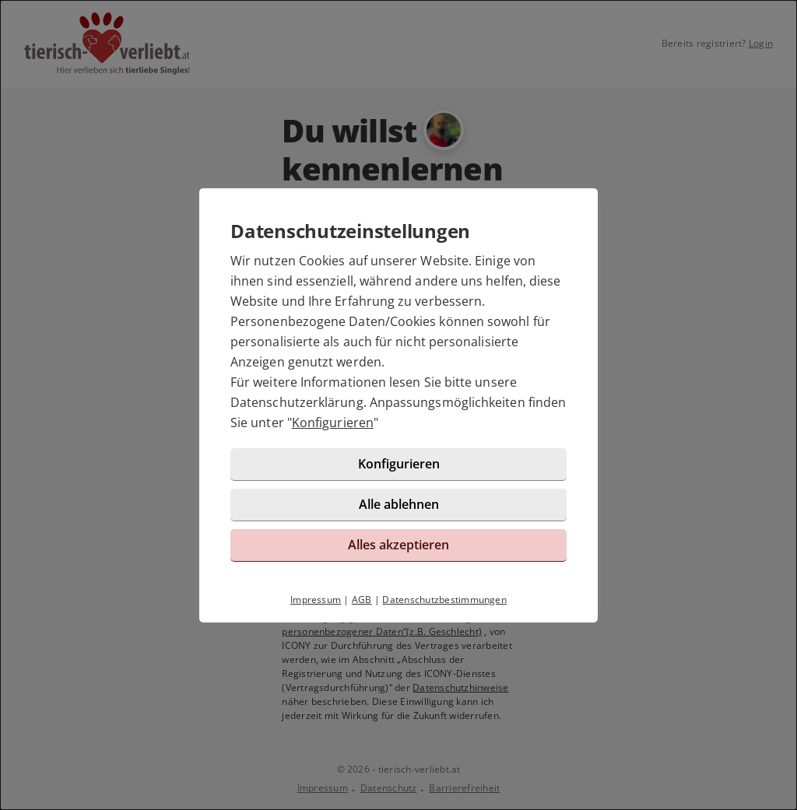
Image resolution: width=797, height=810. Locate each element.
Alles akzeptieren (398, 544)
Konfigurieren (333, 422)
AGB (362, 599)
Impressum (315, 599)
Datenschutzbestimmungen (444, 599)
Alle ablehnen (399, 504)
